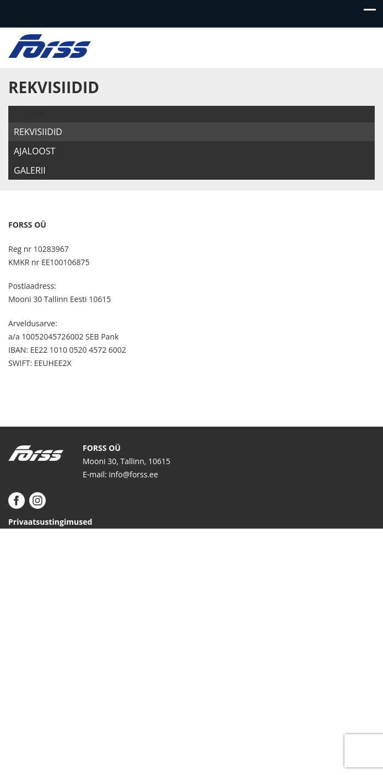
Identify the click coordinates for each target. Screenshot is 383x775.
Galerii (30, 170)
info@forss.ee (133, 474)
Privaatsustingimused (50, 521)
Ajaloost (34, 151)
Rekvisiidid (38, 132)
